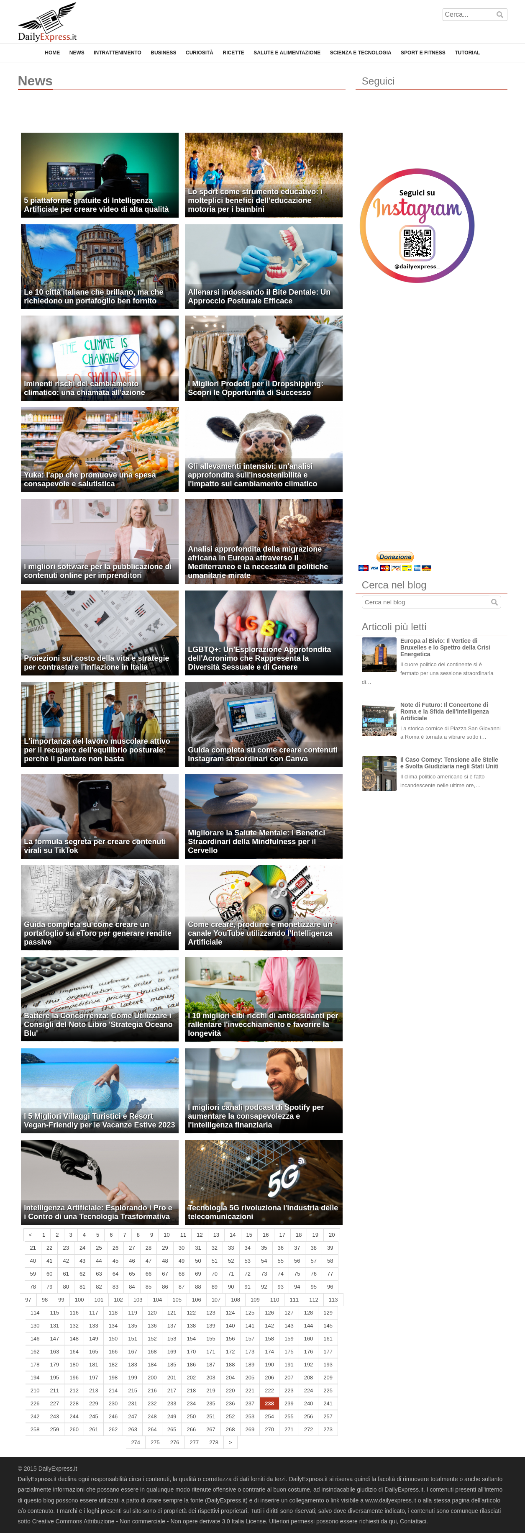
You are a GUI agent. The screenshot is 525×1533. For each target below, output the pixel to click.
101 (98, 1300)
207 (289, 1377)
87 (181, 1287)
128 (308, 1313)
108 (235, 1300)
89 (215, 1287)
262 (113, 1429)
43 (82, 1261)
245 (93, 1416)
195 (54, 1377)
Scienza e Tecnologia (361, 53)
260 (74, 1429)
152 (152, 1338)
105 (177, 1300)
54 (264, 1261)
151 (132, 1338)
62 (82, 1274)
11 (183, 1235)
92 (264, 1287)
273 (328, 1429)
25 (99, 1248)
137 (172, 1325)
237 (250, 1403)
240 (308, 1403)
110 (274, 1300)
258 (35, 1429)
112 (313, 1300)
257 (328, 1416)
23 (66, 1248)
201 (172, 1377)
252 (230, 1416)
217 (172, 1390)
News (77, 53)
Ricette (233, 53)
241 (328, 1403)
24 (82, 1248)
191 (289, 1364)
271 (289, 1429)
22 (49, 1248)
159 (289, 1338)
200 (152, 1377)
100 (79, 1300)
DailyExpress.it (47, 22)
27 (132, 1248)
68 (181, 1274)
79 (49, 1287)
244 (74, 1416)
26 (115, 1248)
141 (250, 1325)
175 (289, 1351)
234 (191, 1403)
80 (66, 1287)
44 (99, 1261)
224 (308, 1390)
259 (54, 1429)
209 (328, 1377)
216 (152, 1390)
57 (313, 1261)
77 (330, 1274)
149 (93, 1338)
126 (269, 1313)
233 (172, 1403)
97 (28, 1300)
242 (35, 1416)
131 (54, 1325)
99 (61, 1300)
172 (230, 1351)
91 (248, 1287)
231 (132, 1403)
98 (45, 1300)
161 (328, 1338)
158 (269, 1338)
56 (297, 1261)
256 (308, 1416)
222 (269, 1390)
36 (281, 1248)
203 (210, 1377)
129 (328, 1313)
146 (35, 1338)
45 (115, 1261)
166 (113, 1351)
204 (230, 1377)
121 (172, 1313)
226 (35, 1403)
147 (54, 1338)
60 (49, 1274)
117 (93, 1313)
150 (113, 1338)
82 (99, 1287)
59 (33, 1274)
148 (74, 1338)
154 (191, 1338)
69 (198, 1274)
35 (264, 1248)
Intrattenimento (117, 53)
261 (93, 1429)
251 (210, 1416)
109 (255, 1300)
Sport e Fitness (423, 53)
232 (152, 1403)
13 (216, 1235)
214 (113, 1390)
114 (35, 1313)
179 (54, 1364)
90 (231, 1287)
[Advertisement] (116, 115)
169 (172, 1351)
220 (230, 1390)
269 (250, 1429)
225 (328, 1390)
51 (215, 1261)
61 (66, 1274)
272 (308, 1429)
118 (113, 1313)
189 (250, 1364)
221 (250, 1390)
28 (148, 1248)
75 (297, 1274)
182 (113, 1364)
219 (210, 1390)
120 (152, 1313)
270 (269, 1429)
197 (93, 1377)
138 (191, 1325)
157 (250, 1338)
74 (281, 1274)
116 (74, 1313)
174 (269, 1351)
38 (313, 1248)
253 (250, 1416)
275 (155, 1442)
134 (113, 1325)
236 (230, 1403)
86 (165, 1287)
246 (113, 1416)
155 (210, 1338)
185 (172, 1364)
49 (181, 1261)
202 (191, 1377)
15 (249, 1235)
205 (250, 1377)
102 (118, 1300)
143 (289, 1325)
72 (248, 1274)
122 (191, 1313)
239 (289, 1403)
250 (191, 1416)
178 (35, 1364)
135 (132, 1325)
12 (199, 1235)
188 (230, 1364)
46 (132, 1261)
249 (172, 1416)
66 (148, 1274)
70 (215, 1274)
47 (148, 1261)
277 (194, 1442)
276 (174, 1442)
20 (332, 1235)
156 (230, 1338)
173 (250, 1351)
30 (181, 1248)
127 (289, 1313)
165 (93, 1351)
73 (264, 1274)
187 (210, 1364)
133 (93, 1325)
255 (289, 1416)
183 (132, 1364)
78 (33, 1287)
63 (99, 1274)
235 (210, 1403)
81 (82, 1287)
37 (297, 1248)
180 (74, 1364)
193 (328, 1364)
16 (266, 1235)
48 (165, 1261)
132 (74, 1325)
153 (172, 1338)
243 (54, 1416)
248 (152, 1416)
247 (132, 1416)
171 (210, 1351)
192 (308, 1364)
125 (250, 1313)
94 (297, 1287)
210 (35, 1390)
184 (152, 1364)
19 (315, 1235)
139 (210, 1325)
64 (115, 1274)
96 (330, 1287)
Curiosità (199, 53)
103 (138, 1300)
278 (213, 1442)
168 (152, 1351)
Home (52, 53)
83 (115, 1287)
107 (216, 1300)
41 (49, 1261)
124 (230, 1313)
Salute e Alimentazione (287, 53)
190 (269, 1364)
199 (132, 1377)
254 (269, 1416)
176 (308, 1351)
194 (35, 1377)
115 (54, 1313)
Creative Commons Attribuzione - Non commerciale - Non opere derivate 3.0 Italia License (149, 1521)
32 (215, 1248)
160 (308, 1338)
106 (196, 1300)
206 (269, 1377)
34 (248, 1248)
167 (132, 1351)
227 (54, 1403)
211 (54, 1390)
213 (93, 1390)
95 (313, 1287)
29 (165, 1248)
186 (191, 1364)
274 (135, 1442)
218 (191, 1390)
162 (35, 1351)
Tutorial (467, 53)
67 (165, 1274)
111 (294, 1300)
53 (248, 1261)
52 (231, 1261)
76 (313, 1274)
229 (93, 1403)
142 (269, 1325)
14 (233, 1235)
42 (66, 1261)
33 (231, 1248)
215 (132, 1390)
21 (33, 1248)
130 (35, 1325)
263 (132, 1429)
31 (198, 1248)
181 (93, 1364)
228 (74, 1403)
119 (132, 1313)
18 (299, 1235)
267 (210, 1429)
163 (54, 1351)
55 (281, 1261)
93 (281, 1287)
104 (157, 1300)
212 (74, 1390)
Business (163, 53)
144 (308, 1325)
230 (113, 1403)
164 (74, 1351)
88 (198, 1287)
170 (191, 1351)
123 (210, 1313)
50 (198, 1261)
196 (74, 1377)
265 (172, 1429)
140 (230, 1325)
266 (191, 1429)
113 (333, 1300)
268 (230, 1429)
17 (282, 1235)
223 (289, 1390)
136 (152, 1325)
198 (113, 1377)
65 (132, 1274)
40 (33, 1261)
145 (328, 1325)
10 (166, 1235)
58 (330, 1261)
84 (132, 1287)
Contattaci (413, 1521)
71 (231, 1274)
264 (152, 1429)
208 (308, 1377)
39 (330, 1248)
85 (148, 1287)
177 (328, 1351)
